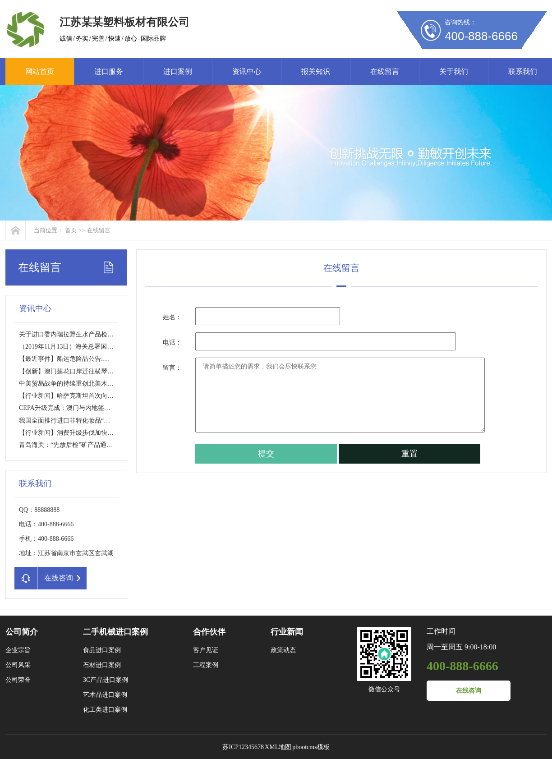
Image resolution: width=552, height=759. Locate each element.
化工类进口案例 (105, 709)
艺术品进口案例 (105, 694)
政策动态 (283, 650)
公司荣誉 (18, 679)
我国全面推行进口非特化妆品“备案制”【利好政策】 (91, 420)
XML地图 (278, 747)
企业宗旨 (18, 650)
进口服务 (108, 71)
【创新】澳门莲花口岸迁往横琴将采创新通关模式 (88, 371)
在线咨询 (468, 690)
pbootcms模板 (310, 747)
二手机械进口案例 (115, 631)
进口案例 (177, 71)
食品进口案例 (102, 650)
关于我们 (453, 71)
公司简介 (21, 631)
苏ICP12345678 (243, 747)
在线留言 (384, 71)
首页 (71, 230)
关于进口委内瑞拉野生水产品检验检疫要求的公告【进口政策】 (107, 334)
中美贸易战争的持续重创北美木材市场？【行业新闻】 (94, 383)
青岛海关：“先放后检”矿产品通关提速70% (78, 445)
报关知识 (315, 71)
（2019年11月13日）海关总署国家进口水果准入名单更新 (97, 346)
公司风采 (18, 665)
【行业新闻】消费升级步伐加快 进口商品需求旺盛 (89, 432)
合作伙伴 (209, 631)
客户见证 (205, 650)
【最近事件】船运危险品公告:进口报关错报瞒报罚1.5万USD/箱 (106, 358)
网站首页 (39, 71)
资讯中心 (246, 71)
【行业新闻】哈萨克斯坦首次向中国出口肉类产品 (88, 395)
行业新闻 (287, 631)
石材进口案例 (102, 665)
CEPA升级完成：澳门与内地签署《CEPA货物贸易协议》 (97, 408)
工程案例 (205, 665)
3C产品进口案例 (105, 679)
